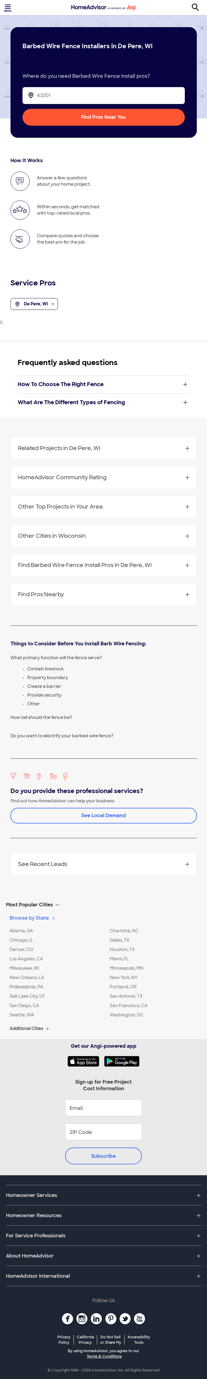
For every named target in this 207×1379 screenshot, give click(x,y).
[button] (103, 905)
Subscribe (103, 1156)
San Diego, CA (24, 1005)
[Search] (198, 7)
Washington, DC (126, 1015)
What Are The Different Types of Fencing (102, 402)
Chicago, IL (21, 940)
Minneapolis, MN (126, 968)
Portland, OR (123, 987)
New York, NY (123, 977)
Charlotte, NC (124, 931)
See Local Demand (103, 815)
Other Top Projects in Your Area (103, 506)
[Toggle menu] (8, 7)
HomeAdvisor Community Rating (103, 477)
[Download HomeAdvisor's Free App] (86, 1061)
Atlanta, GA (21, 931)
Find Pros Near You (103, 117)
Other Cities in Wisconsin (103, 536)
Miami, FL (119, 959)
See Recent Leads (103, 864)
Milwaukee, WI (24, 968)
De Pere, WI (34, 304)
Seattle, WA (22, 1015)
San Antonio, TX (126, 996)
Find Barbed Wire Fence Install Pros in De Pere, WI (103, 565)
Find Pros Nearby (103, 594)
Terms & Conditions (104, 1356)
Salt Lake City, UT (27, 996)
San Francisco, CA (129, 1005)
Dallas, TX (119, 940)
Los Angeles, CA (26, 959)
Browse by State (33, 918)
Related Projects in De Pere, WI (103, 448)
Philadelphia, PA (26, 987)
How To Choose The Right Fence (102, 384)
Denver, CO (21, 949)
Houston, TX (122, 949)
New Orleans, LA (27, 977)
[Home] (103, 7)
